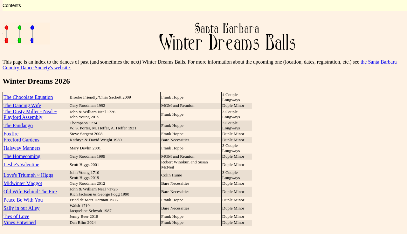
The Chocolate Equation (28, 97)
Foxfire (10, 133)
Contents (12, 5)
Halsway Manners (21, 148)
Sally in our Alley (21, 208)
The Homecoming (21, 156)
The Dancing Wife (22, 105)
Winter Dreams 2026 (36, 81)
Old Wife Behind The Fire (30, 191)
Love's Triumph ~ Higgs (28, 175)
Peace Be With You (23, 200)
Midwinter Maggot (22, 183)
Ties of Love (16, 216)
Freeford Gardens (21, 139)
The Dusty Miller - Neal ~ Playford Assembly (30, 114)
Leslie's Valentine (21, 164)
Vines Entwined (19, 222)
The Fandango (18, 125)
